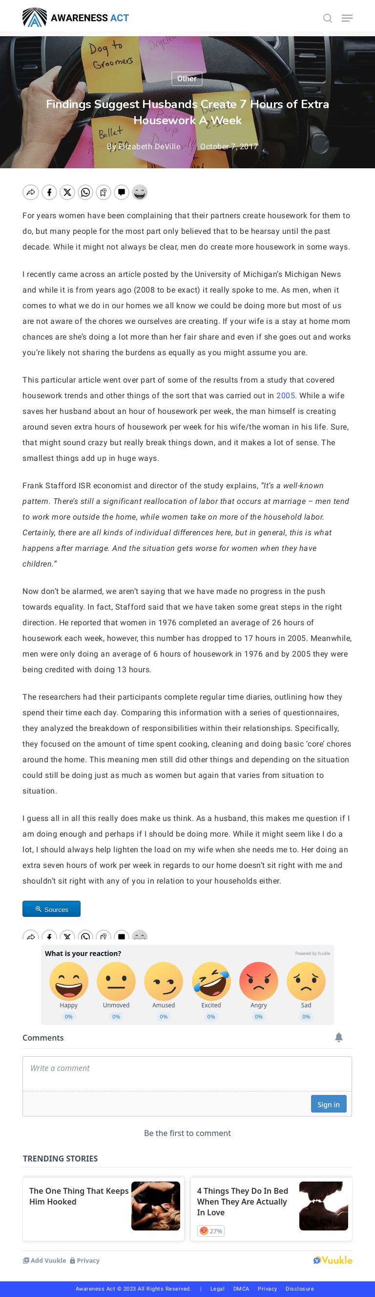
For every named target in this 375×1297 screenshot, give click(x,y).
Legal (217, 1289)
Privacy (272, 1289)
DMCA (241, 1289)
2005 (285, 395)
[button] (347, 18)
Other (187, 78)
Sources (56, 909)
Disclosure (300, 1289)
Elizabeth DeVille (150, 146)
